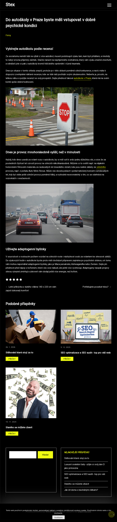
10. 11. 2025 (11, 422)
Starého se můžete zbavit (19, 427)
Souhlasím (58, 518)
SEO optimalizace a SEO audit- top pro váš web (86, 353)
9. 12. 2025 (65, 347)
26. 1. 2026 (10, 347)
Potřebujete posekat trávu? (95, 287)
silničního (101, 167)
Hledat (45, 454)
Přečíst (12, 359)
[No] (113, 514)
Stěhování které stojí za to (19, 353)
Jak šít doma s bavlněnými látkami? (81, 490)
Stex (10, 5)
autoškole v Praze (82, 78)
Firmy (8, 35)
